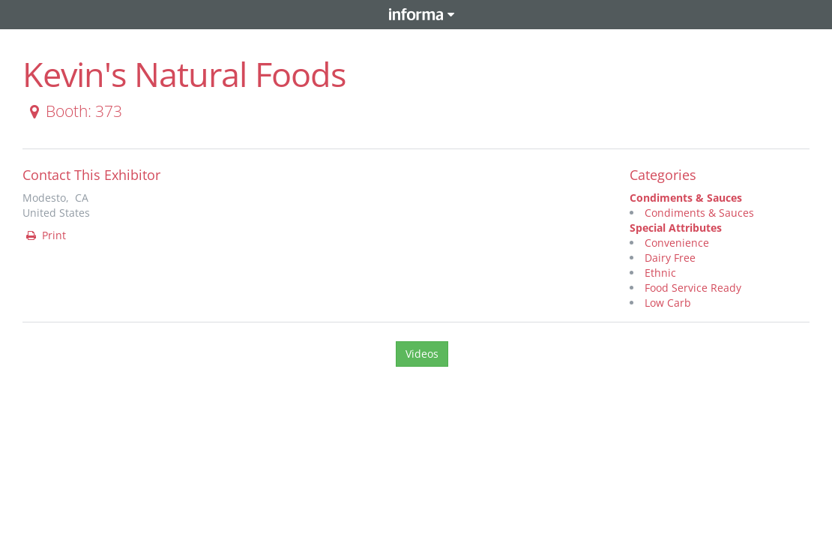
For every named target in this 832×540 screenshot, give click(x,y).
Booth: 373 (73, 111)
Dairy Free (670, 257)
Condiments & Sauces (686, 197)
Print (45, 235)
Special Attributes (676, 227)
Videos (422, 353)
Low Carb (668, 303)
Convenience (677, 243)
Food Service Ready (693, 287)
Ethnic (660, 273)
